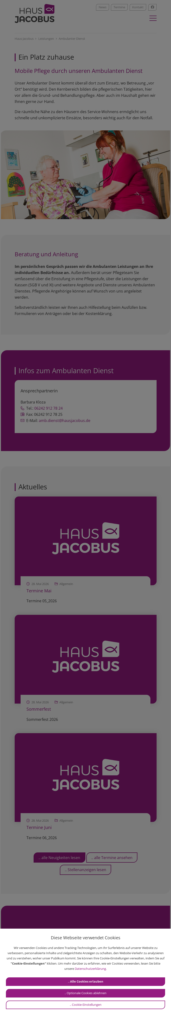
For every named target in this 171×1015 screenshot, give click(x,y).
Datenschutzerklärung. (91, 968)
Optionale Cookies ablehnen (86, 993)
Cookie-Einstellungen (86, 1004)
